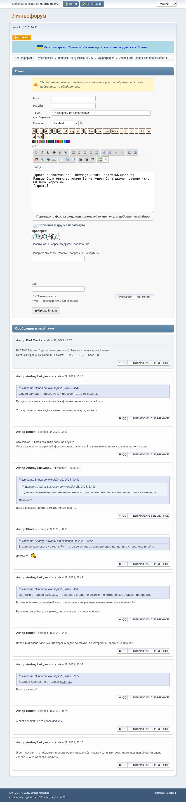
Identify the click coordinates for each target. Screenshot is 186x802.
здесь (99, 47)
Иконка (38, 123)
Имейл (38, 105)
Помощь (160, 792)
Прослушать (39, 244)
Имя (36, 98)
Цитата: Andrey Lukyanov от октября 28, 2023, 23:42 (60, 486)
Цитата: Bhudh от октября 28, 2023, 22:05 (50, 589)
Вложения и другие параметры (61, 225)
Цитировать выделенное (149, 363)
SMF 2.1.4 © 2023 (19, 792)
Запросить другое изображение (69, 244)
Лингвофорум (29, 16)
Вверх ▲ (172, 792)
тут (25, 410)
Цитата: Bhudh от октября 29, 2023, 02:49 (50, 388)
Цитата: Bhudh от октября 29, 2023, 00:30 (50, 479)
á (32, 145)
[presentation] (66, 271)
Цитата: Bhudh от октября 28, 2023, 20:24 (50, 676)
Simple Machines (40, 792)
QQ (122, 363)
